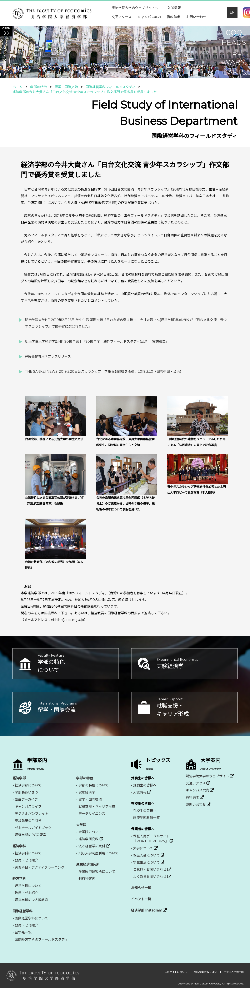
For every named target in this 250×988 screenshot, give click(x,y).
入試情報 (174, 8)
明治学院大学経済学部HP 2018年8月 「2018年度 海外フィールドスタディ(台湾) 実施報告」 (97, 342)
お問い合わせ (196, 17)
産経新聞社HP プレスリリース (48, 357)
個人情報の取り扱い (205, 971)
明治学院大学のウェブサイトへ (135, 8)
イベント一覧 (141, 899)
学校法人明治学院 (234, 971)
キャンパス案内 (149, 17)
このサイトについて (176, 971)
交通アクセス (121, 17)
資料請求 (173, 17)
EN (232, 12)
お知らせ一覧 (141, 888)
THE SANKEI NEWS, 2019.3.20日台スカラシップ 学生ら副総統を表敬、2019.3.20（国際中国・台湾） (104, 372)
